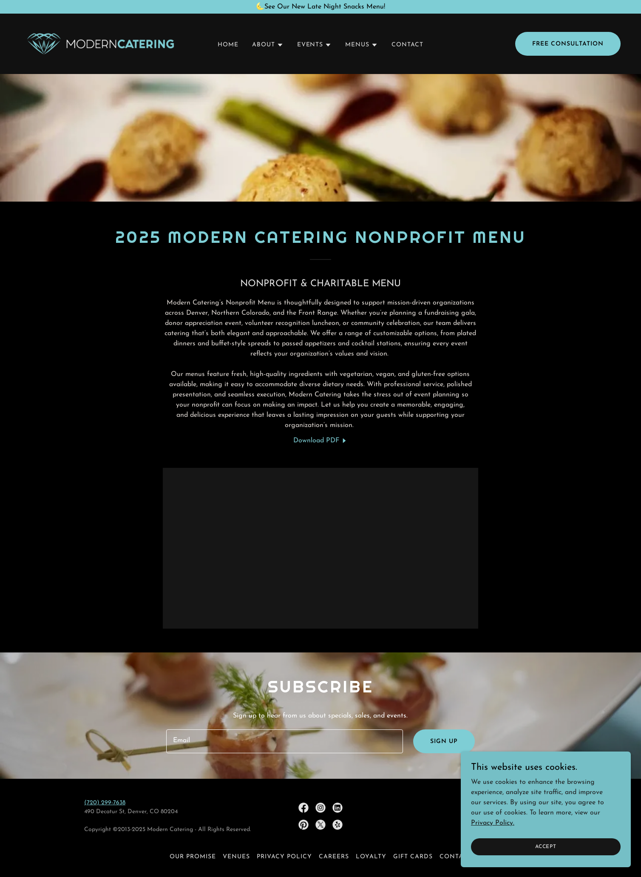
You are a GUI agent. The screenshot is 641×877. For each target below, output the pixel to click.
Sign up (444, 741)
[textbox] (284, 741)
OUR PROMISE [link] (193, 857)
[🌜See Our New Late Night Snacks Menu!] (320, 7)
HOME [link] (228, 45)
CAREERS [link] (334, 857)
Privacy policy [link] (284, 857)
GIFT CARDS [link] (413, 857)
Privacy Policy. (492, 834)
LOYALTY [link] (371, 857)
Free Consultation (568, 44)
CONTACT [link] (407, 45)
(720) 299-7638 (104, 803)
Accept (545, 858)
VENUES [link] (236, 857)
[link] (100, 43)
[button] (268, 45)
